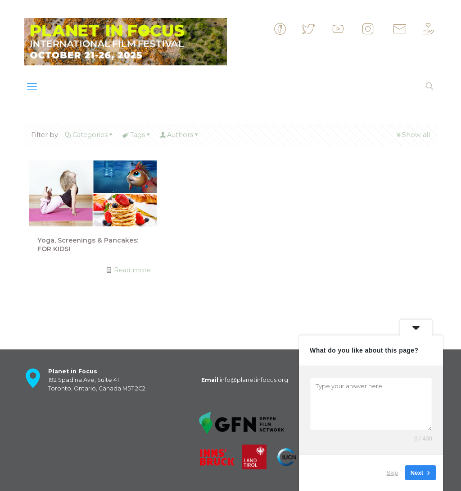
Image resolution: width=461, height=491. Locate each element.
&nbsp (288, 29)
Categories (89, 135)
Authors (179, 135)
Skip (392, 472)
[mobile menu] (32, 87)
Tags (136, 135)
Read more (132, 270)
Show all (413, 135)
